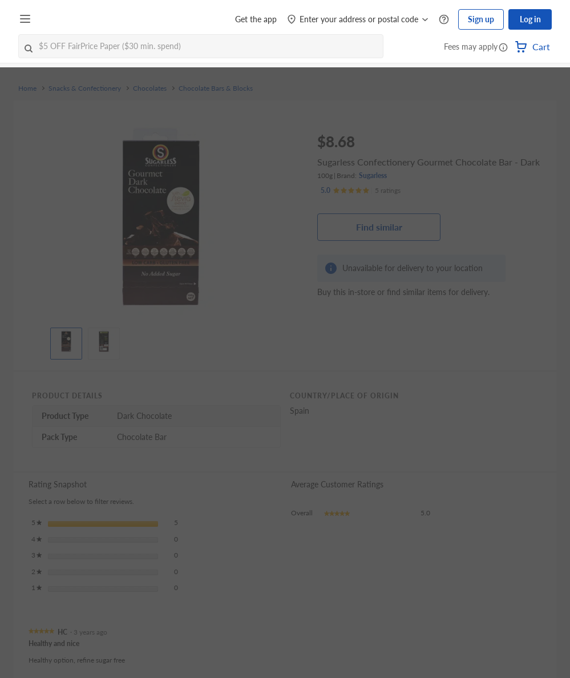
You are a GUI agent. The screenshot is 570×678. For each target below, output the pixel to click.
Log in (530, 19)
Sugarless (373, 175)
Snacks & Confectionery (84, 88)
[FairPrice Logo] (67, 19)
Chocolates (150, 88)
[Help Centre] (444, 19)
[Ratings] (360, 190)
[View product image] (66, 340)
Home (27, 88)
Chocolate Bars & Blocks (216, 88)
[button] (503, 48)
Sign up (481, 19)
